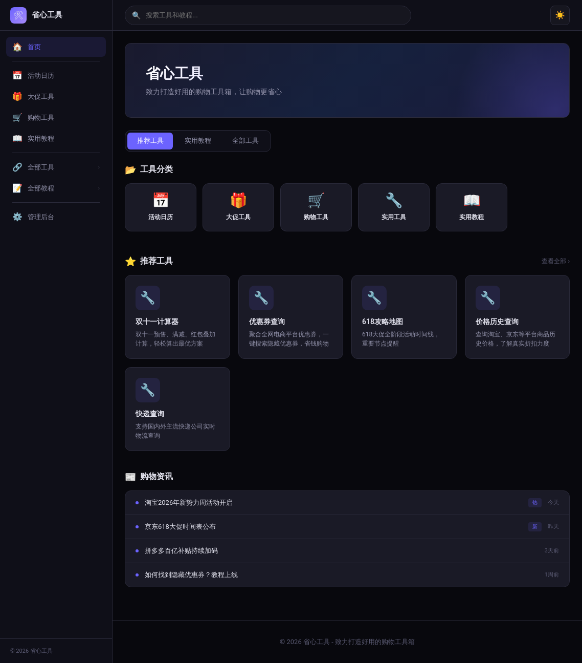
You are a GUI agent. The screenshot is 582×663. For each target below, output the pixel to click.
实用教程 (200, 141)
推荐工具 (151, 141)
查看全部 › (556, 261)
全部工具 (249, 141)
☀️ (560, 15)
